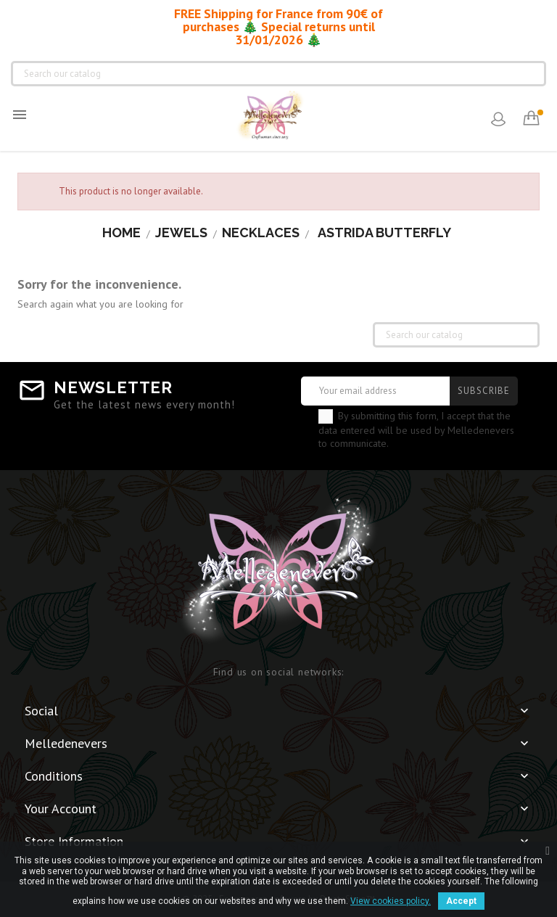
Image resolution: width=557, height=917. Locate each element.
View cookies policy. (390, 901)
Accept (461, 901)
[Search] (278, 73)
